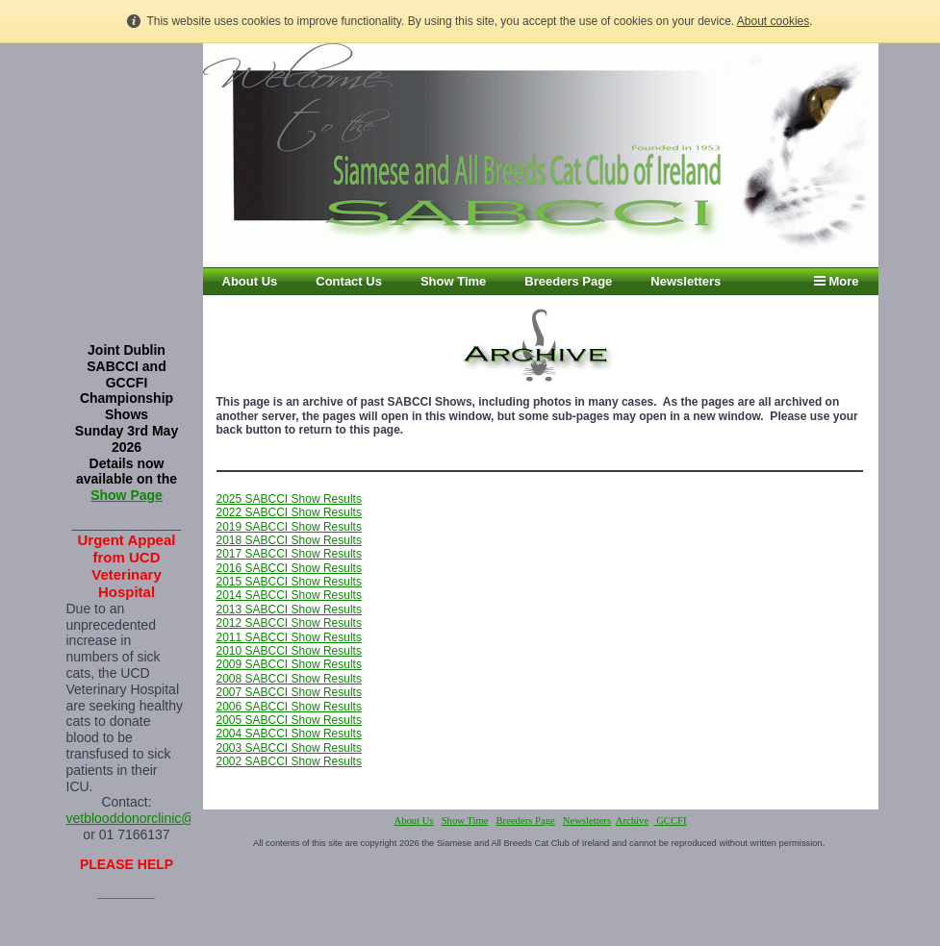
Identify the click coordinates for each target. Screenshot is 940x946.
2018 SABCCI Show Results (289, 540)
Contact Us (349, 281)
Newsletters (685, 281)
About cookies (773, 21)
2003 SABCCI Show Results (289, 748)
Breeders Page (568, 281)
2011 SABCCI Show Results (289, 637)
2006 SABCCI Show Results (289, 706)
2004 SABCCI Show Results (289, 733)
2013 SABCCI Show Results (289, 609)
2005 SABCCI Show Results (289, 720)
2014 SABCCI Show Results (289, 595)
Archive (632, 820)
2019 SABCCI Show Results (289, 527)
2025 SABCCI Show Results (289, 499)
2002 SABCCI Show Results (289, 761)
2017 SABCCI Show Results (289, 553)
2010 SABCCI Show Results (289, 651)
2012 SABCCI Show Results (289, 623)
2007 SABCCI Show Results (289, 692)
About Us (250, 281)
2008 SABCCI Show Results (289, 678)
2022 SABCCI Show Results (289, 512)
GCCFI (669, 820)
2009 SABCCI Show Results (289, 664)
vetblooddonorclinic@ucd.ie (148, 818)
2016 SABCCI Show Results (289, 568)
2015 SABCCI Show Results (289, 581)
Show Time (453, 281)
